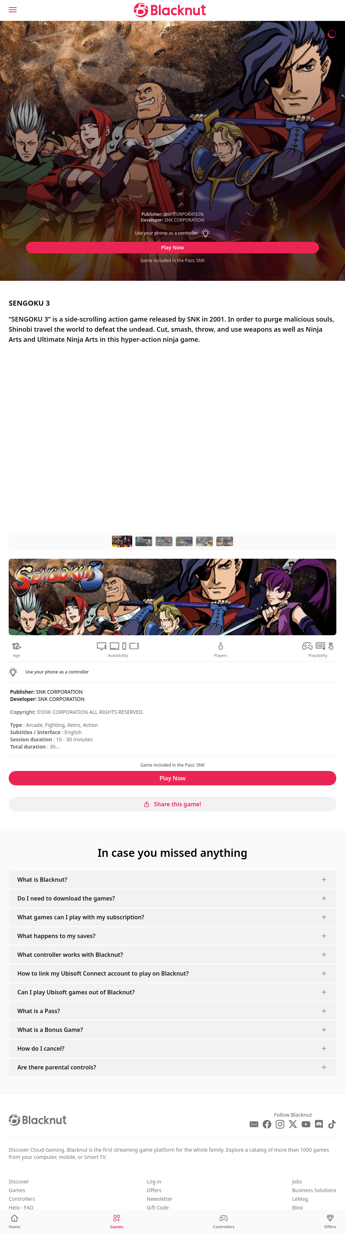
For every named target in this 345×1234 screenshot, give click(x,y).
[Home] (14, 1222)
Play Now (172, 247)
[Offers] (330, 1222)
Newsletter (159, 1198)
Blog (297, 1207)
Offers (154, 1190)
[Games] (116, 1222)
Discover (19, 1181)
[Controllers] (224, 1222)
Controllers (22, 1198)
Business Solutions (314, 1190)
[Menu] (13, 9)
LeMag (300, 1198)
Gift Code (158, 1207)
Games (17, 1190)
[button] (172, 233)
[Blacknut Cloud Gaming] (170, 10)
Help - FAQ (21, 1207)
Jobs (297, 1181)
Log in (154, 1181)
